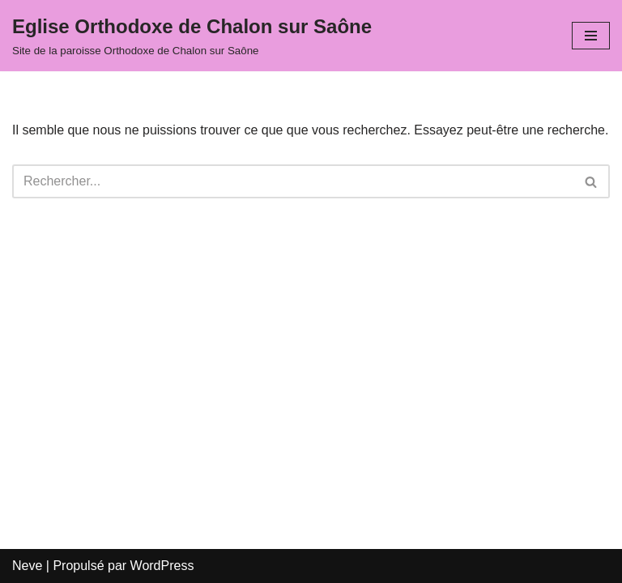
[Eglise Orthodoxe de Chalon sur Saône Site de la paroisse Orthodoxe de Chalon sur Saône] (192, 35)
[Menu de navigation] (591, 35)
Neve (27, 565)
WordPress (162, 565)
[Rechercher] (292, 181)
